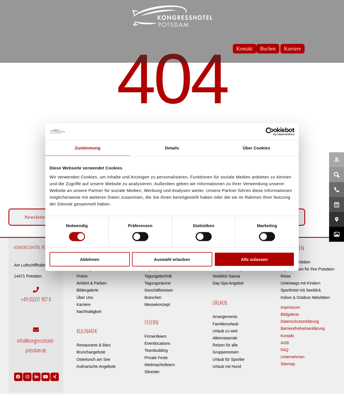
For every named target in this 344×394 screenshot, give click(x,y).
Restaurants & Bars (94, 345)
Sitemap (288, 364)
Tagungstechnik (158, 276)
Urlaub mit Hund (227, 366)
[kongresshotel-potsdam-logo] (172, 16)
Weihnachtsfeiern (159, 364)
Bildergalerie (88, 290)
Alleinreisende (225, 338)
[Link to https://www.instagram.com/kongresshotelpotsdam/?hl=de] (27, 374)
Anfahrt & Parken (92, 283)
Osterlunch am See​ (93, 359)
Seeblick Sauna (226, 276)
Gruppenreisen (226, 352)
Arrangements (225, 316)
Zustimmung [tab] (87, 147)
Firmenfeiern (155, 336)
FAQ (285, 350)
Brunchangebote (91, 352)
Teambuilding (156, 350)
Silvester (152, 372)
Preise (82, 276)
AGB (285, 343)
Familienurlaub (225, 324)
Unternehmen (293, 357)
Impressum (290, 307)
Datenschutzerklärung (300, 321)
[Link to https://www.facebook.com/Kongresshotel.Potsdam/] (18, 374)
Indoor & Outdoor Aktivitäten (305, 297)
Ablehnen (89, 259)
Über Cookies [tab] (256, 147)
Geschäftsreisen (158, 290)
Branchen (152, 297)
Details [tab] (172, 147)
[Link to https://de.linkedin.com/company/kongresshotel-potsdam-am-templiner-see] (36, 374)
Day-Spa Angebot (228, 283)
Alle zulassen (254, 259)
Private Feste (155, 357)
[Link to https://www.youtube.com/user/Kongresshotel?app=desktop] (45, 374)
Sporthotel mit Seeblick (301, 290)
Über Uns (85, 297)
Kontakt (287, 335)
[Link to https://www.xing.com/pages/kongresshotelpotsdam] (54, 374)
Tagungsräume (157, 283)
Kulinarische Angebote (96, 366)
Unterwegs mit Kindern (301, 283)
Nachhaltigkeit (89, 311)
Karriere (84, 304)
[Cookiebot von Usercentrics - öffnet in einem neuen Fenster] (269, 131)
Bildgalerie (290, 314)
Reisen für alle (225, 345)
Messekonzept (157, 304)
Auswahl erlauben (172, 259)
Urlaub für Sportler (229, 359)
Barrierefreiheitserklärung (303, 328)
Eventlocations (157, 343)
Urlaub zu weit (225, 331)
